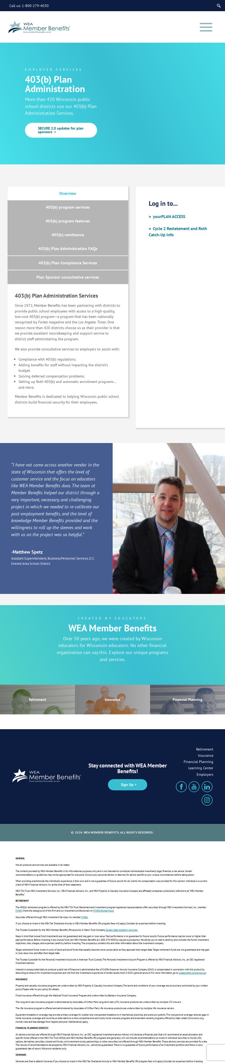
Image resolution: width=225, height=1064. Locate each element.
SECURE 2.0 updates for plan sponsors (61, 130)
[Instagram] (207, 763)
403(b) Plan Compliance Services (98, 224)
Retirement (37, 662)
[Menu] (203, 27)
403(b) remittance (98, 207)
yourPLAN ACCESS (169, 216)
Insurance (112, 662)
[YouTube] (194, 750)
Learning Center (200, 731)
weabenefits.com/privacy (55, 1043)
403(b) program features (37, 207)
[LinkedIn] (207, 750)
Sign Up (127, 747)
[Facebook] (181, 750)
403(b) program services (98, 193)
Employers (205, 737)
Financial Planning (187, 662)
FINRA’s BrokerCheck (103, 874)
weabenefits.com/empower (192, 936)
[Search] (219, 5)
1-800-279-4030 (35, 5)
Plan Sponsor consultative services (67, 240)
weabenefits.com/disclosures (71, 1037)
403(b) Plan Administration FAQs (37, 223)
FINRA (19, 874)
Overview (37, 193)
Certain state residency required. (122, 893)
